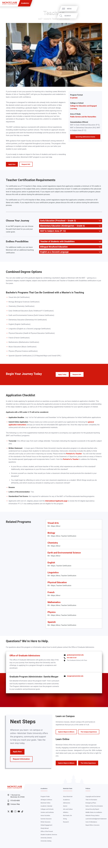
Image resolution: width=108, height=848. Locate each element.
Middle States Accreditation (94, 812)
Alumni (65, 806)
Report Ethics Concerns (92, 825)
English (51, 562)
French (51, 592)
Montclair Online (45, 803)
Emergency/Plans (91, 803)
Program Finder (45, 796)
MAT (40, 18)
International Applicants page (56, 501)
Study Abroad (45, 828)
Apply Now (11, 164)
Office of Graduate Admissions (24, 655)
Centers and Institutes (47, 812)
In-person (74, 98)
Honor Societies (45, 815)
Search (100, 16)
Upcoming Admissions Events (85, 137)
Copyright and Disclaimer (93, 796)
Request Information (21, 759)
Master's (47, 18)
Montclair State (67, 788)
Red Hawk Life (67, 815)
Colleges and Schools (47, 809)
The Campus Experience (89, 732)
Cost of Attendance (91, 822)
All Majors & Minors (46, 799)
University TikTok (22, 811)
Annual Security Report (92, 809)
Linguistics (53, 572)
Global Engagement (46, 825)
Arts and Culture (68, 809)
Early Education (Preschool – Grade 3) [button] (57, 220)
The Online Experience (88, 763)
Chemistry (53, 542)
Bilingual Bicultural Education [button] (53, 247)
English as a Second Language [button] (54, 252)
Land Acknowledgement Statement (96, 819)
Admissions (66, 803)
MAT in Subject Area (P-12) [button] (52, 231)
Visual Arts (53, 523)
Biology (51, 533)
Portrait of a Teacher (74, 454)
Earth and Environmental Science (64, 552)
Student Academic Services (49, 834)
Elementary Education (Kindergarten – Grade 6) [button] (62, 226)
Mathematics (54, 602)
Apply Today (62, 374)
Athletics (65, 812)
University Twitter (8, 811)
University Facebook (12, 811)
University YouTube (19, 811)
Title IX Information (91, 799)
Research (66, 822)
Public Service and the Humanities (83, 117)
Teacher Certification (61, 18)
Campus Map (13, 804)
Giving (65, 819)
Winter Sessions (45, 822)
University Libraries (46, 838)
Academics (25, 3)
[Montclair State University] (9, 3)
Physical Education (57, 582)
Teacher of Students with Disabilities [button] (57, 241)
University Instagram (15, 811)
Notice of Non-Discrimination (94, 806)
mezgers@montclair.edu (75, 676)
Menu (101, 9)
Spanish (52, 622)
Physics (52, 612)
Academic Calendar (46, 806)
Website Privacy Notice (92, 815)
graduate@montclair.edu (75, 655)
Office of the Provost (47, 831)
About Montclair (67, 796)
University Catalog (46, 841)
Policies (88, 788)
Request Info (26, 164)
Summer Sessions (46, 819)
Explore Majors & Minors (66, 732)
